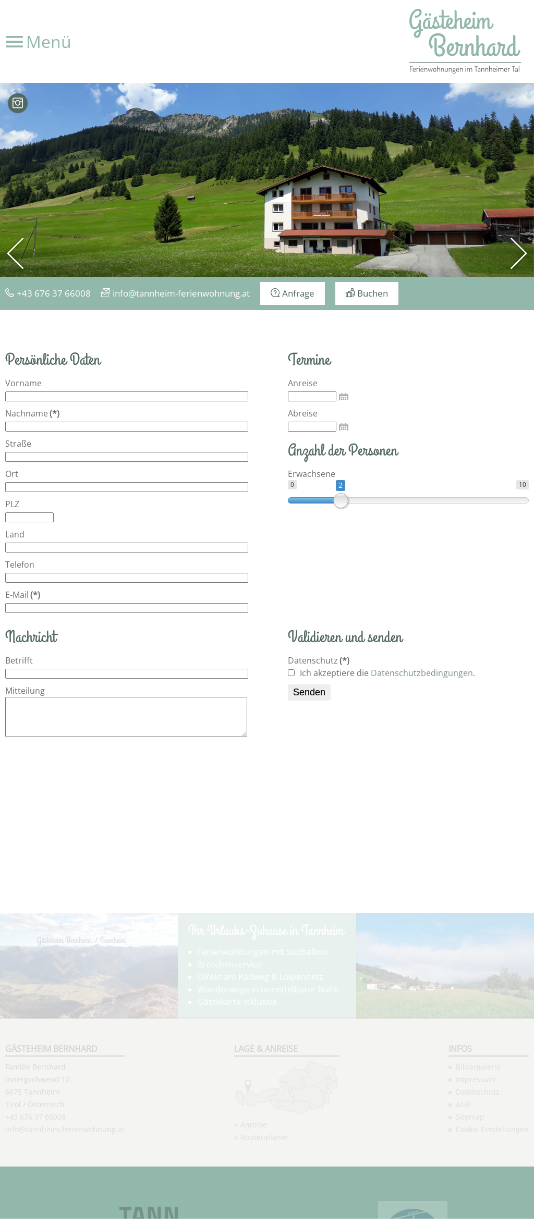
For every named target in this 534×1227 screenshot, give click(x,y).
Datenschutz (318, 660)
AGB (463, 1167)
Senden (309, 692)
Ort (11, 474)
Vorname (23, 383)
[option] (267, 180)
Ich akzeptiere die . (381, 673)
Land (15, 534)
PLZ (12, 504)
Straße (18, 443)
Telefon (19, 564)
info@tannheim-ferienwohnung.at (181, 293)
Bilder (18, 103)
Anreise (303, 383)
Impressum (475, 1142)
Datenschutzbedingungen (422, 673)
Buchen (372, 293)
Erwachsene (311, 474)
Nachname (32, 413)
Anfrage (298, 293)
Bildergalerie (478, 1129)
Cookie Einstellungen (492, 1192)
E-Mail (22, 594)
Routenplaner (264, 1200)
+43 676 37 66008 (54, 293)
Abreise (303, 413)
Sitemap (470, 1179)
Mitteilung (25, 690)
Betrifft (19, 660)
